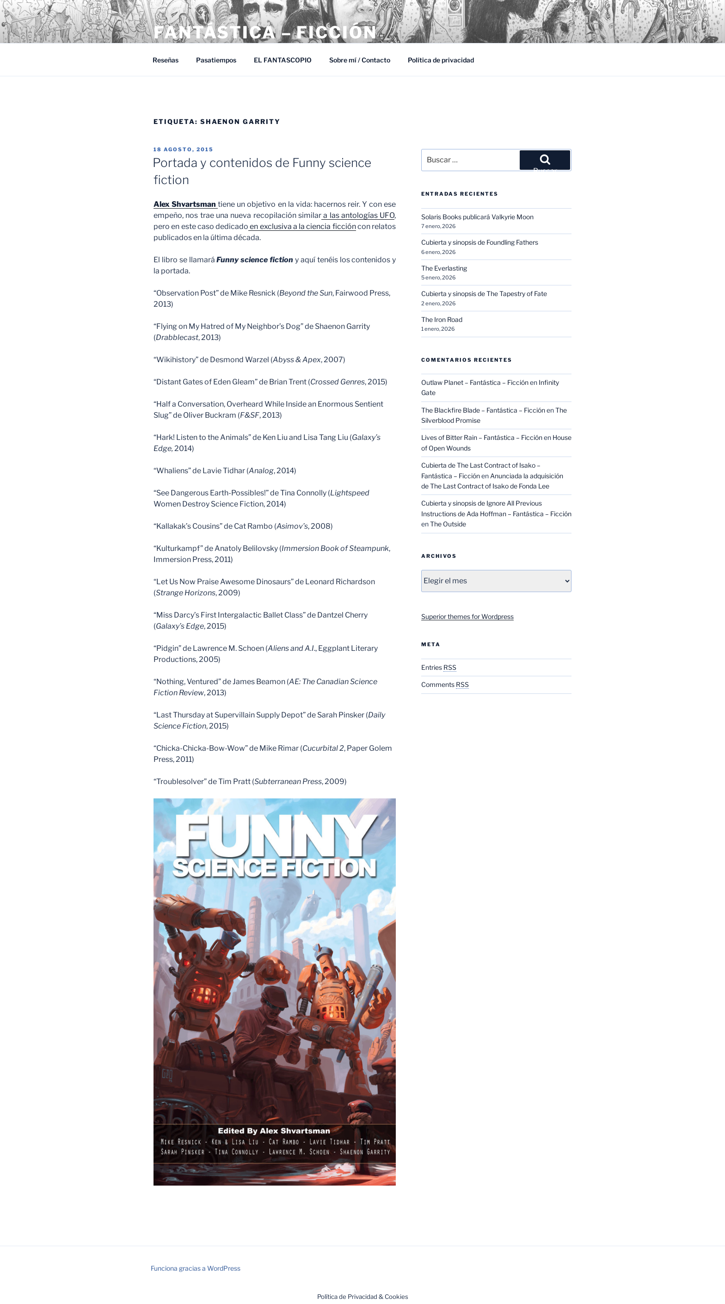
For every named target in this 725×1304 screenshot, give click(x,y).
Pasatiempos (216, 60)
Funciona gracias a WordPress (195, 1268)
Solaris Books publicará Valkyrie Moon (477, 217)
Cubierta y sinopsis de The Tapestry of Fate (484, 293)
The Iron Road (441, 319)
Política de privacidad (441, 60)
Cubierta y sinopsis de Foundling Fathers (479, 242)
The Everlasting (444, 268)
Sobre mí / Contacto (359, 60)
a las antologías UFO (357, 215)
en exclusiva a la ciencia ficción (302, 226)
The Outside (448, 524)
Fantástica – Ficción (265, 32)
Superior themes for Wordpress (467, 616)
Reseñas (165, 60)
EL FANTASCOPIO (283, 60)
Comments (445, 684)
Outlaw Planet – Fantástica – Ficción (474, 382)
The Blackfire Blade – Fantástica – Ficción (483, 410)
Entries (438, 667)
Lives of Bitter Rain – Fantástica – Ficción (481, 437)
